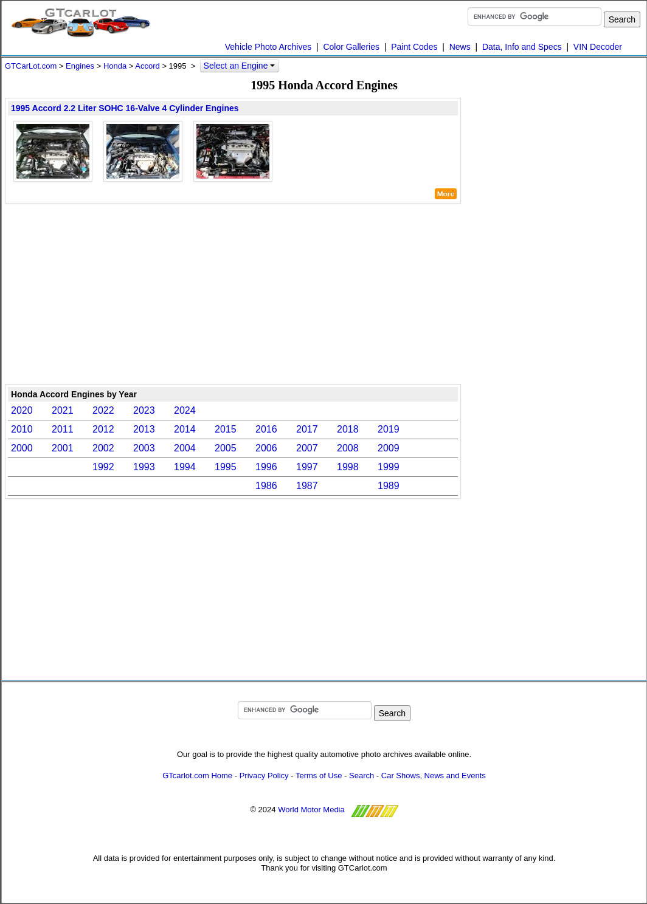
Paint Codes (414, 47)
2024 (185, 410)
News (460, 47)
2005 (226, 448)
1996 (266, 467)
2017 (307, 429)
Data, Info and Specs (522, 47)
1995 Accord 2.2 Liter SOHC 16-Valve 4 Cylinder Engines (125, 108)
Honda (114, 65)
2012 (103, 429)
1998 (348, 467)
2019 (389, 429)
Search (361, 775)
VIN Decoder (597, 47)
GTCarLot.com (31, 65)
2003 (144, 448)
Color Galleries (351, 47)
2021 (63, 410)
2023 (144, 410)
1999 (389, 467)
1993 (144, 467)
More (445, 194)
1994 (185, 467)
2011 (63, 429)
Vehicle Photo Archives (268, 47)
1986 (266, 486)
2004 (185, 448)
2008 (348, 448)
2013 (144, 429)
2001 (63, 448)
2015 (226, 429)
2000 (22, 448)
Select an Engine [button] (239, 65)
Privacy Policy (264, 775)
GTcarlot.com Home (197, 775)
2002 (103, 448)
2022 (103, 410)
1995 (226, 467)
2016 (266, 429)
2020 (22, 410)
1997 (307, 467)
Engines (80, 65)
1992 (103, 467)
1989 (389, 486)
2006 (266, 448)
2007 (307, 448)
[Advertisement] (233, 293)
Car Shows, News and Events (433, 775)
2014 (185, 429)
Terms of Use (319, 775)
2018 (348, 429)
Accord (147, 65)
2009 (389, 448)
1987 (307, 486)
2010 (22, 429)
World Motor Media (311, 809)
